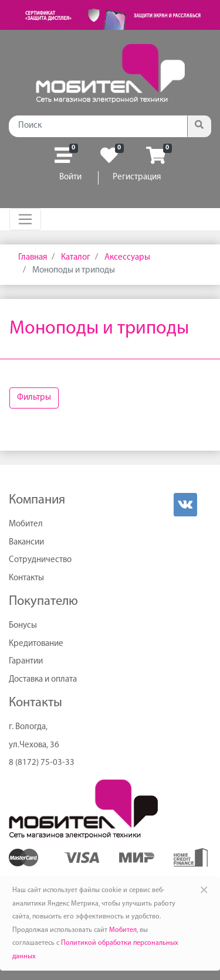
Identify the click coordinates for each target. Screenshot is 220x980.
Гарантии (26, 661)
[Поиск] (98, 126)
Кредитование (36, 643)
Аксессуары (126, 257)
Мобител (26, 524)
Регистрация (137, 177)
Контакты (26, 578)
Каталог (74, 257)
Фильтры (34, 397)
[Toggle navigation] (25, 219)
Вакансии (26, 542)
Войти (70, 177)
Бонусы (23, 625)
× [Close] (204, 890)
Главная (32, 257)
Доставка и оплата (43, 679)
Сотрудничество (40, 560)
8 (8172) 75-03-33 (42, 762)
